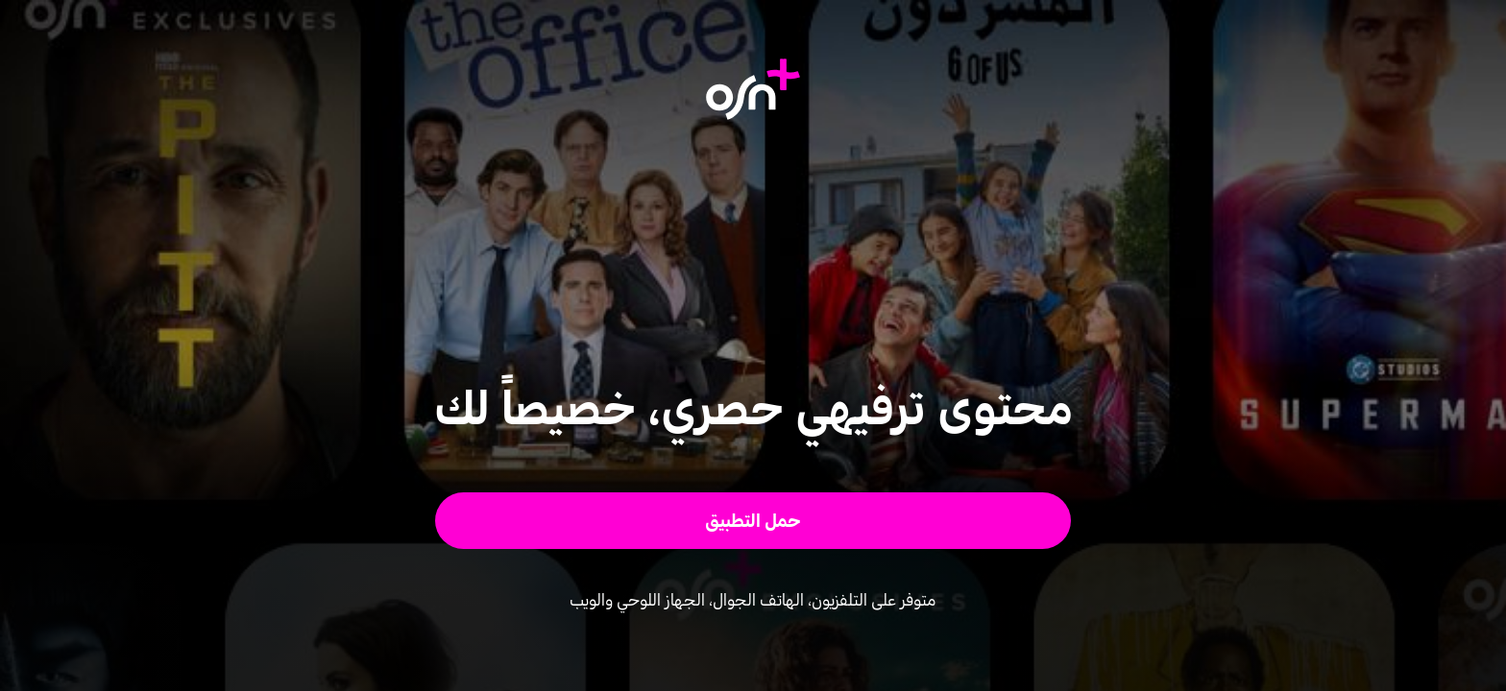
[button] (753, 520)
